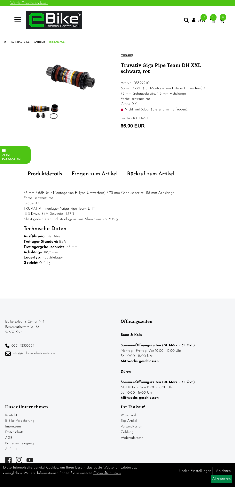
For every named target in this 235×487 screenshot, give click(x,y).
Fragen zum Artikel (95, 174)
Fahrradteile (20, 42)
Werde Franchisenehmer (29, 3)
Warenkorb (129, 415)
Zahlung (127, 432)
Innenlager (57, 42)
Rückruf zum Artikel (150, 174)
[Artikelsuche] (184, 21)
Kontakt (11, 415)
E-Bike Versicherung (19, 421)
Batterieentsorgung (19, 443)
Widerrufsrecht (132, 438)
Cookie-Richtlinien (107, 473)
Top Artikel (129, 421)
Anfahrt (11, 449)
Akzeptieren (221, 479)
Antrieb (39, 42)
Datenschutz (14, 432)
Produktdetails (45, 174)
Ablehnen (223, 471)
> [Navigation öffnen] (17, 20)
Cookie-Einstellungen (195, 471)
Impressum (13, 426)
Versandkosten (131, 426)
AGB (8, 438)
